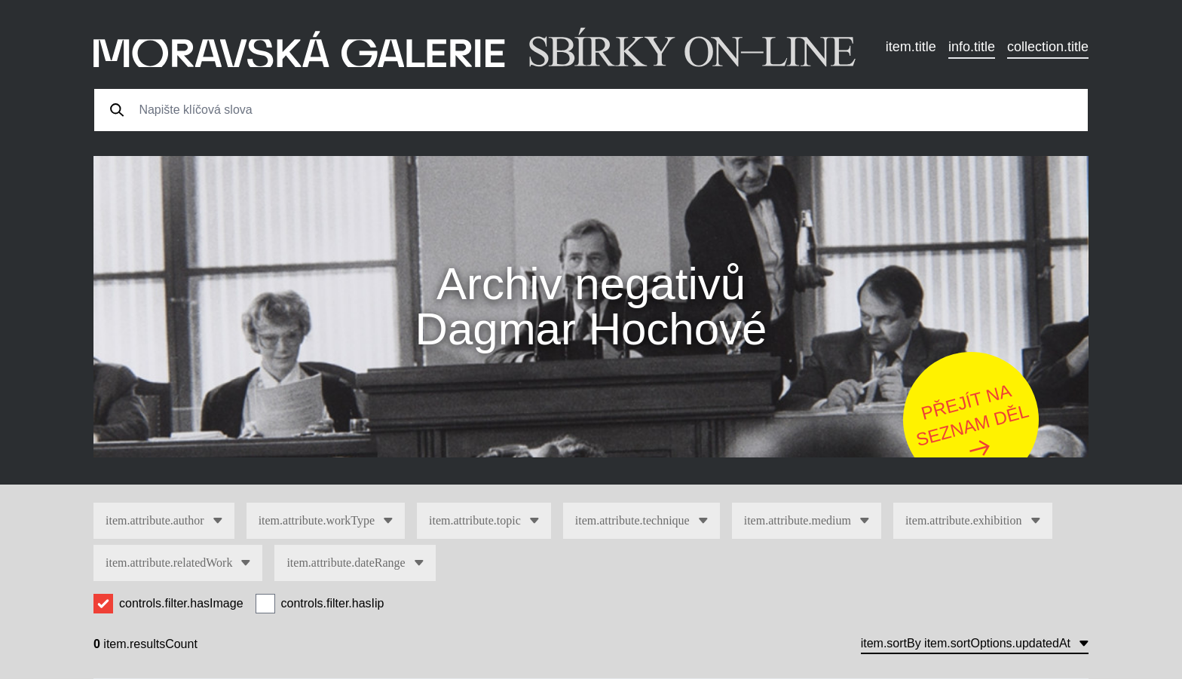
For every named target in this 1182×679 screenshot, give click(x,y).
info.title (971, 46)
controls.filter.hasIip (332, 603)
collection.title (1048, 46)
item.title (911, 46)
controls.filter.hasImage (181, 603)
